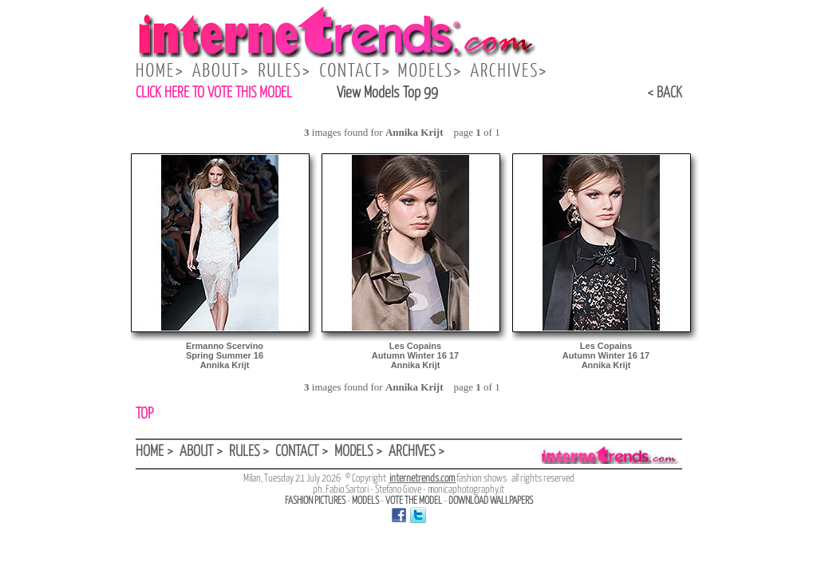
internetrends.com (422, 479)
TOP (144, 414)
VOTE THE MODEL (413, 501)
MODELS (365, 501)
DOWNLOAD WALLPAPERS (490, 501)
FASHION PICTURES (315, 501)
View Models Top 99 (387, 93)
